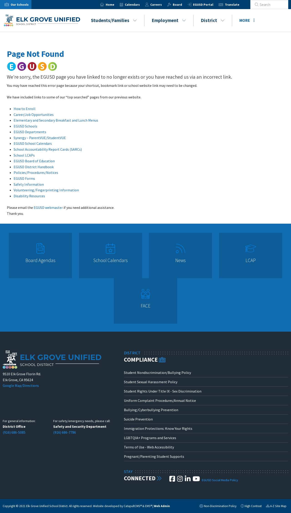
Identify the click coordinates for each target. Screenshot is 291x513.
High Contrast (253, 506)
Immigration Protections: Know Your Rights (158, 428)
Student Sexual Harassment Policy (150, 382)
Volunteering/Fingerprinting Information (46, 190)
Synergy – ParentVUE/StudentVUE (40, 137)
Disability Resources (29, 196)
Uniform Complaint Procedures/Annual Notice (160, 400)
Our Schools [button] (20, 5)
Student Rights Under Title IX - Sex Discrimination (162, 391)
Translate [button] (237, 5)
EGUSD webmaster (48, 207)
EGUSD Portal (208, 5)
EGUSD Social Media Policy (220, 480)
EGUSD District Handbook (34, 167)
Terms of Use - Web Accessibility (149, 447)
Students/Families (114, 20)
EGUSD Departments (30, 132)
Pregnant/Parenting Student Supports (154, 456)
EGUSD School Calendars (33, 143)
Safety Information (29, 184)
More (247, 20)
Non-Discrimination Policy (217, 506)
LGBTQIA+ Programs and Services (150, 437)
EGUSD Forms (24, 178)
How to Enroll (24, 108)
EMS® (148, 506)
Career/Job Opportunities (34, 114)
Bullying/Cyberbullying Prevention (151, 410)
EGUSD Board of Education (34, 161)
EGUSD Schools (25, 126)
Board (183, 5)
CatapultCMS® (133, 506)
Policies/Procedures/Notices (36, 172)
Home (115, 5)
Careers (161, 5)
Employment (169, 20)
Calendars (137, 5)
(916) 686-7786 (64, 432)
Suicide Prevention (138, 419)
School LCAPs (24, 155)
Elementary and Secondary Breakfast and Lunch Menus (56, 120)
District (213, 20)
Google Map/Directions (21, 385)
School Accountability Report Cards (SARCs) (48, 149)
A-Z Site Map (276, 506)
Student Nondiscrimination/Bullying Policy (157, 372)
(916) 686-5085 (14, 432)
